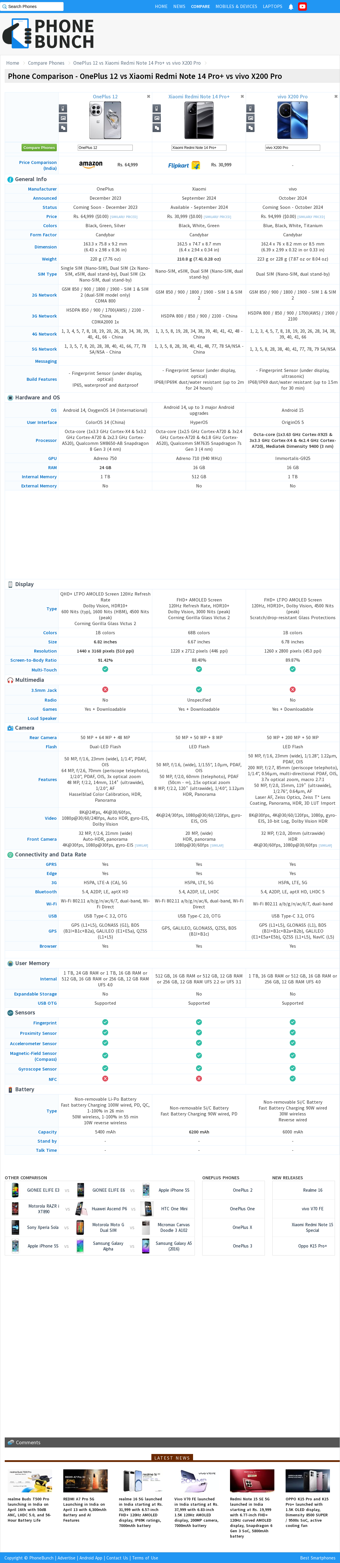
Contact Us (117, 1558)
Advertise (66, 1558)
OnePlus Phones (220, 1177)
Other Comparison (26, 1177)
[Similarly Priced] (123, 217)
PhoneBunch (41, 1558)
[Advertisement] (172, 534)
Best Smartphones (318, 1558)
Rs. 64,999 (105, 165)
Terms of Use (145, 1558)
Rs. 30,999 (199, 165)
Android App (91, 1558)
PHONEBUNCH (64, 33)
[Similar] (141, 845)
